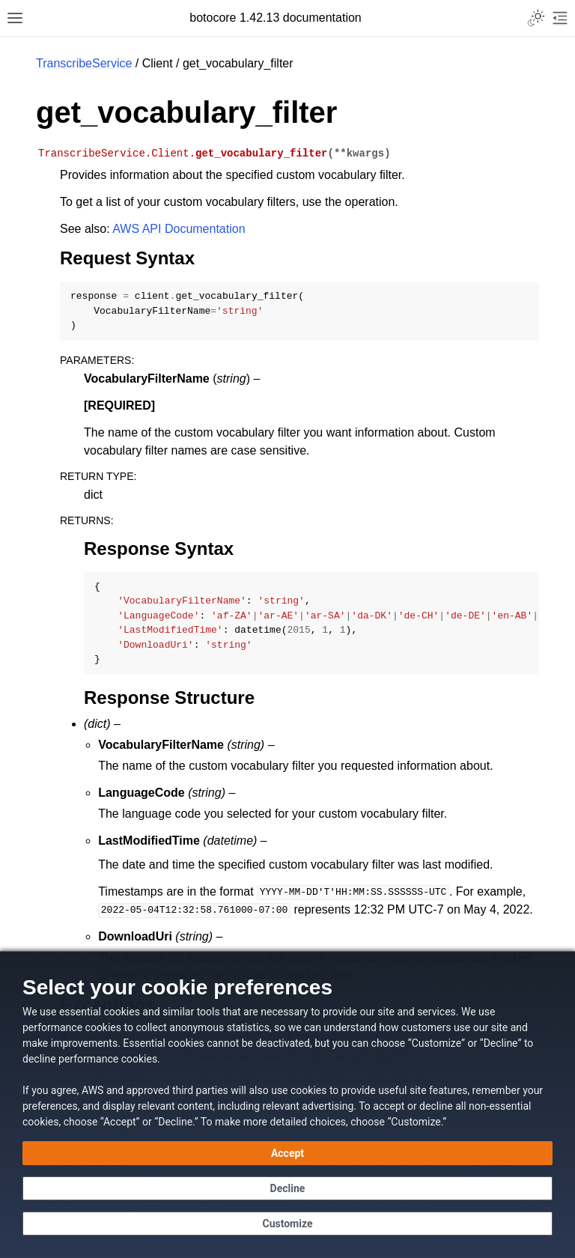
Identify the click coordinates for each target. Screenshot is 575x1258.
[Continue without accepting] (287, 1188)
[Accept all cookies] (287, 1153)
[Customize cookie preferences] (287, 1224)
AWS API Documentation (178, 228)
